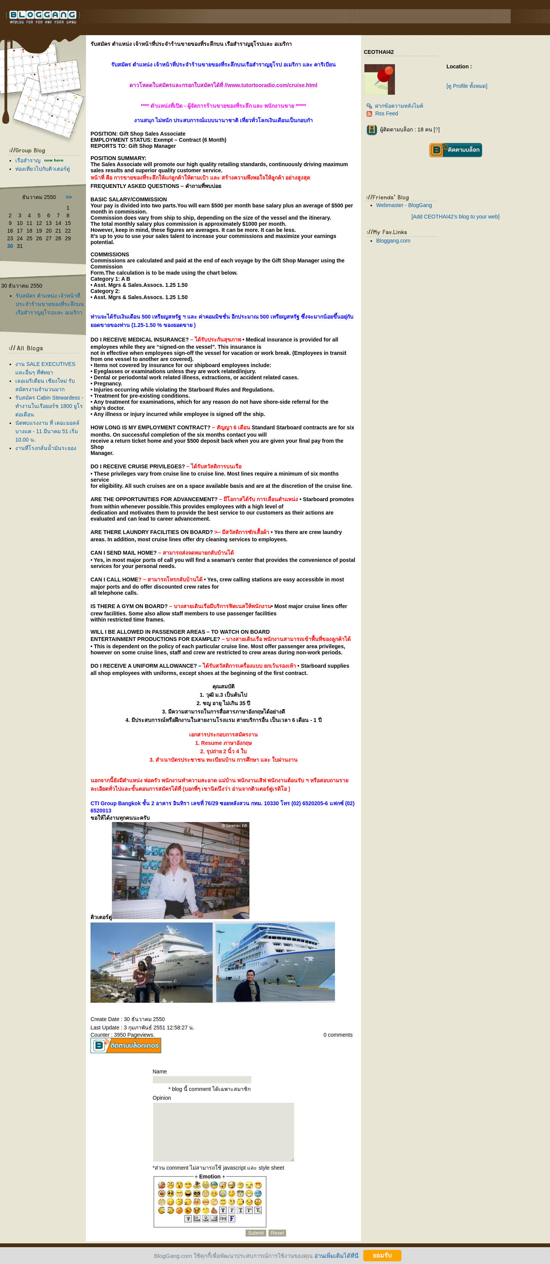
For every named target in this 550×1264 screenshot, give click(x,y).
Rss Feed (382, 113)
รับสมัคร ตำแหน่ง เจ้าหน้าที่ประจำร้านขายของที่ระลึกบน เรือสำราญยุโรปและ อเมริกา (50, 304)
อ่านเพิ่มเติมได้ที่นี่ (336, 1255)
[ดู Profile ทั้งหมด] (466, 86)
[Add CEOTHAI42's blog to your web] (455, 217)
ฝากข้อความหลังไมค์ (394, 106)
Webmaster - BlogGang (404, 205)
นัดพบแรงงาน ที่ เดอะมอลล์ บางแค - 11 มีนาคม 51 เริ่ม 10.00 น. (47, 431)
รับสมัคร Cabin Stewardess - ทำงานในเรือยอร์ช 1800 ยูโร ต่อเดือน (49, 406)
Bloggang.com (393, 241)
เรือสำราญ (28, 160)
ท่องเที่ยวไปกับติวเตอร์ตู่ (42, 169)
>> (69, 197)
